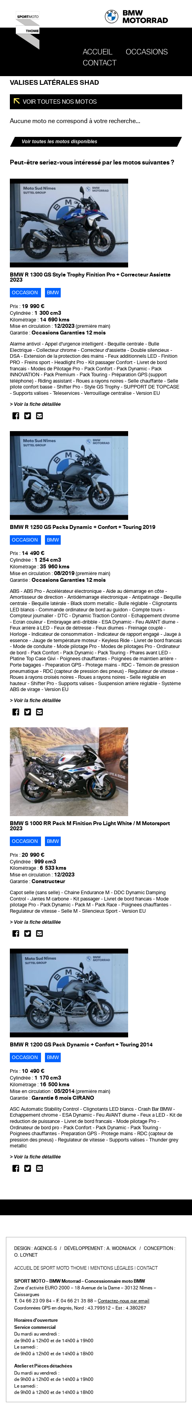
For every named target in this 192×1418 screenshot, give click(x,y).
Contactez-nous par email (123, 1300)
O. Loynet (25, 1255)
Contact (100, 63)
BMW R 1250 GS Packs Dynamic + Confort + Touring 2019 (82, 527)
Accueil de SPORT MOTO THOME (50, 1268)
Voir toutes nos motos (59, 102)
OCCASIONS (147, 52)
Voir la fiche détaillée (37, 404)
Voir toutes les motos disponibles (59, 141)
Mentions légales (111, 1268)
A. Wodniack (121, 1248)
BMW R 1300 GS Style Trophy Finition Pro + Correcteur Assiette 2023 (90, 277)
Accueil (97, 52)
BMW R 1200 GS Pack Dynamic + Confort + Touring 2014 (81, 1045)
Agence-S (45, 1248)
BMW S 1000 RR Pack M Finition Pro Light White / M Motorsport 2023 (90, 825)
